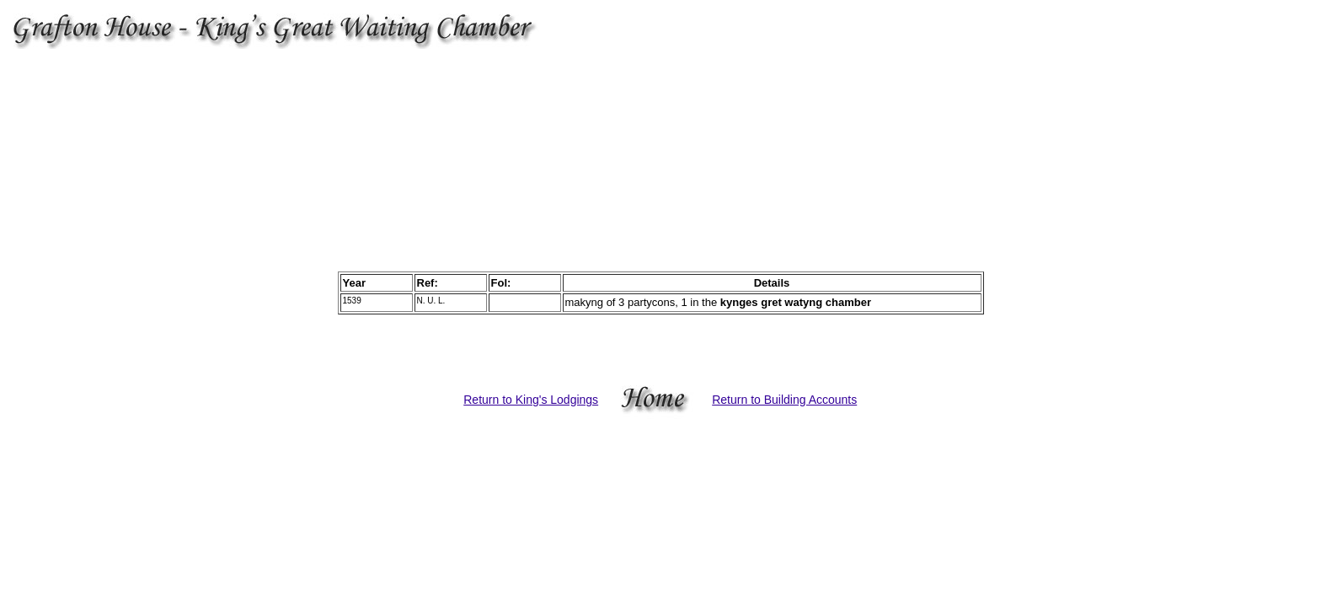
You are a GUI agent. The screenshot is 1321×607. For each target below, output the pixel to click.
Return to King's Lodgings (530, 399)
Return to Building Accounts (784, 399)
